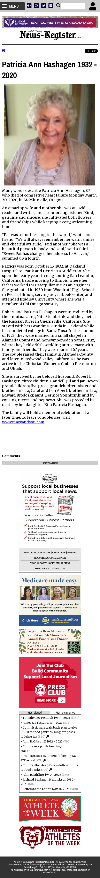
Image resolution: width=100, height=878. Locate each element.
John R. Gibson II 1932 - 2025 (43, 741)
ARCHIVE (65, 563)
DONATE (72, 552)
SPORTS (42, 563)
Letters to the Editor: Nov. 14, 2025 (46, 789)
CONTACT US (58, 568)
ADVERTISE (44, 552)
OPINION (54, 563)
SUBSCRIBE (30, 552)
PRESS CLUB (59, 552)
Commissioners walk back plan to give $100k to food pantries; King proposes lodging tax (49, 732)
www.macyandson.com (23, 422)
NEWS (33, 563)
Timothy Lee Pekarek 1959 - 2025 (46, 718)
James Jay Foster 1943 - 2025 (42, 722)
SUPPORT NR (42, 568)
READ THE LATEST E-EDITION (50, 558)
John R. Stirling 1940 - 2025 (42, 774)
